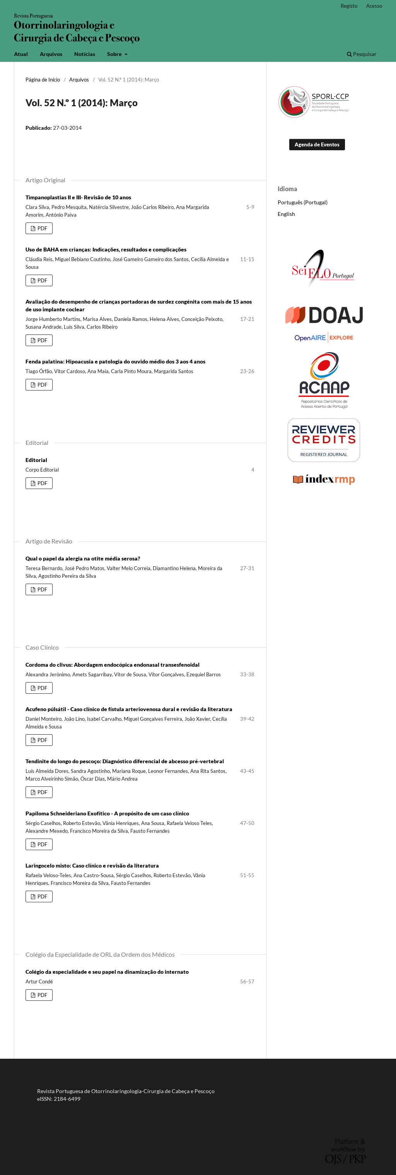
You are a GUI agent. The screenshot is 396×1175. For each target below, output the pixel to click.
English (286, 214)
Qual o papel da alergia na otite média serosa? (83, 558)
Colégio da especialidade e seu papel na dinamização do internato (107, 971)
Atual (21, 54)
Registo (349, 6)
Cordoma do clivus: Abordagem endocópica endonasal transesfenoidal (113, 664)
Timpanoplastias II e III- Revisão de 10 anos (78, 197)
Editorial (36, 460)
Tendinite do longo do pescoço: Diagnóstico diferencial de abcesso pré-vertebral (125, 761)
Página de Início (43, 79)
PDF (41, 228)
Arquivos (51, 54)
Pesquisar (362, 54)
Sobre (115, 54)
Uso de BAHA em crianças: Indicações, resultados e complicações (106, 249)
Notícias (84, 54)
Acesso (374, 6)
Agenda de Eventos (317, 144)
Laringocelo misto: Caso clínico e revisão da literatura (92, 865)
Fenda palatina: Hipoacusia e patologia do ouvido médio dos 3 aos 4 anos (115, 361)
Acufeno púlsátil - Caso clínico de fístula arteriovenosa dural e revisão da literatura (129, 709)
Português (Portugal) (303, 202)
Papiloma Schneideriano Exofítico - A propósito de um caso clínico (107, 813)
